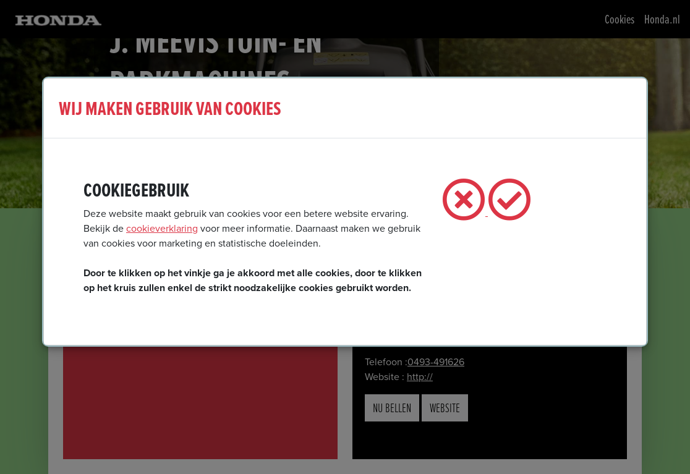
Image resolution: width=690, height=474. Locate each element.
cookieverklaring (162, 228)
